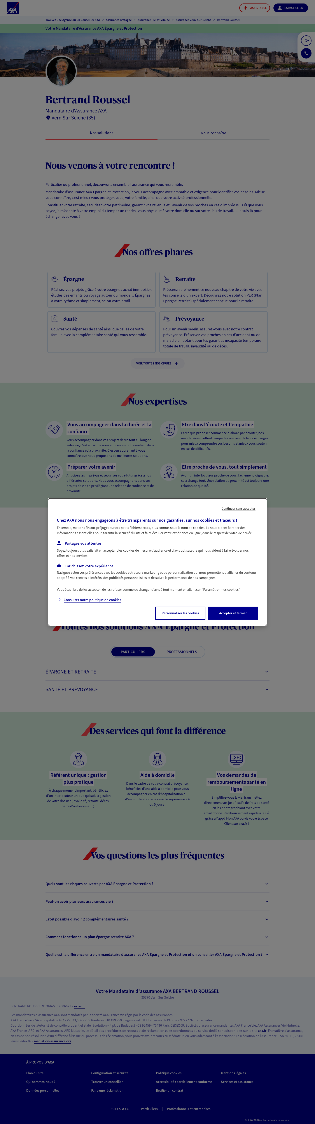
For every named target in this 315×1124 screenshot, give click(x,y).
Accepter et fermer (233, 613)
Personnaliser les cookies (180, 613)
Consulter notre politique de (92, 599)
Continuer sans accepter (239, 508)
